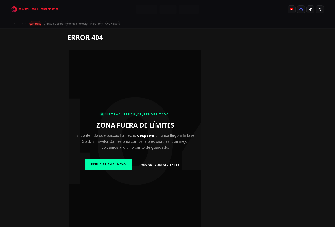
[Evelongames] (34, 9)
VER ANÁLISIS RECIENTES (160, 164)
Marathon (96, 23)
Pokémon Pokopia (76, 23)
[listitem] (292, 9)
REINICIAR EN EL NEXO (108, 164)
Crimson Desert (53, 23)
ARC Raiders (112, 23)
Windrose (35, 23)
